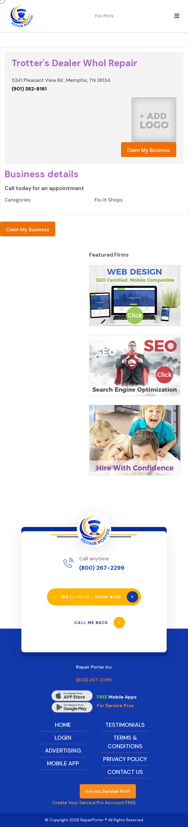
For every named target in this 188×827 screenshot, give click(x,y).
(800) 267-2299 (101, 568)
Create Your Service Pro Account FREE (94, 803)
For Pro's (104, 16)
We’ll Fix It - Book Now (99, 597)
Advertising (63, 750)
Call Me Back (99, 622)
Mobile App (63, 763)
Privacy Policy (125, 759)
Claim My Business (148, 150)
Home (63, 725)
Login (63, 737)
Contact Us (125, 772)
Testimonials (125, 725)
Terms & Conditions (125, 742)
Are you (107, 791)
